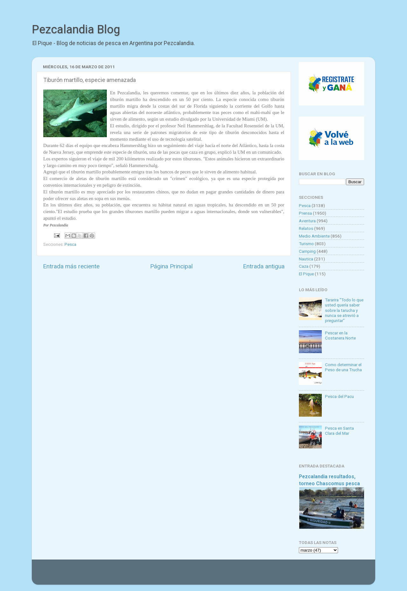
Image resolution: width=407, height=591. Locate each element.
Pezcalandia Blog (76, 29)
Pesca (70, 244)
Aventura (307, 220)
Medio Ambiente (314, 235)
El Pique (306, 273)
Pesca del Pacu (339, 396)
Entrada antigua (264, 266)
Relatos (306, 228)
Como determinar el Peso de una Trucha (343, 367)
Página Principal (171, 266)
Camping (307, 251)
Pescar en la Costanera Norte (340, 335)
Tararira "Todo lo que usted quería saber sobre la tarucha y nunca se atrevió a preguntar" (344, 310)
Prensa (305, 213)
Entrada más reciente (71, 266)
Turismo (306, 243)
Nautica (306, 258)
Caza (303, 266)
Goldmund (214, 575)
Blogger (269, 575)
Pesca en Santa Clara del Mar (339, 431)
